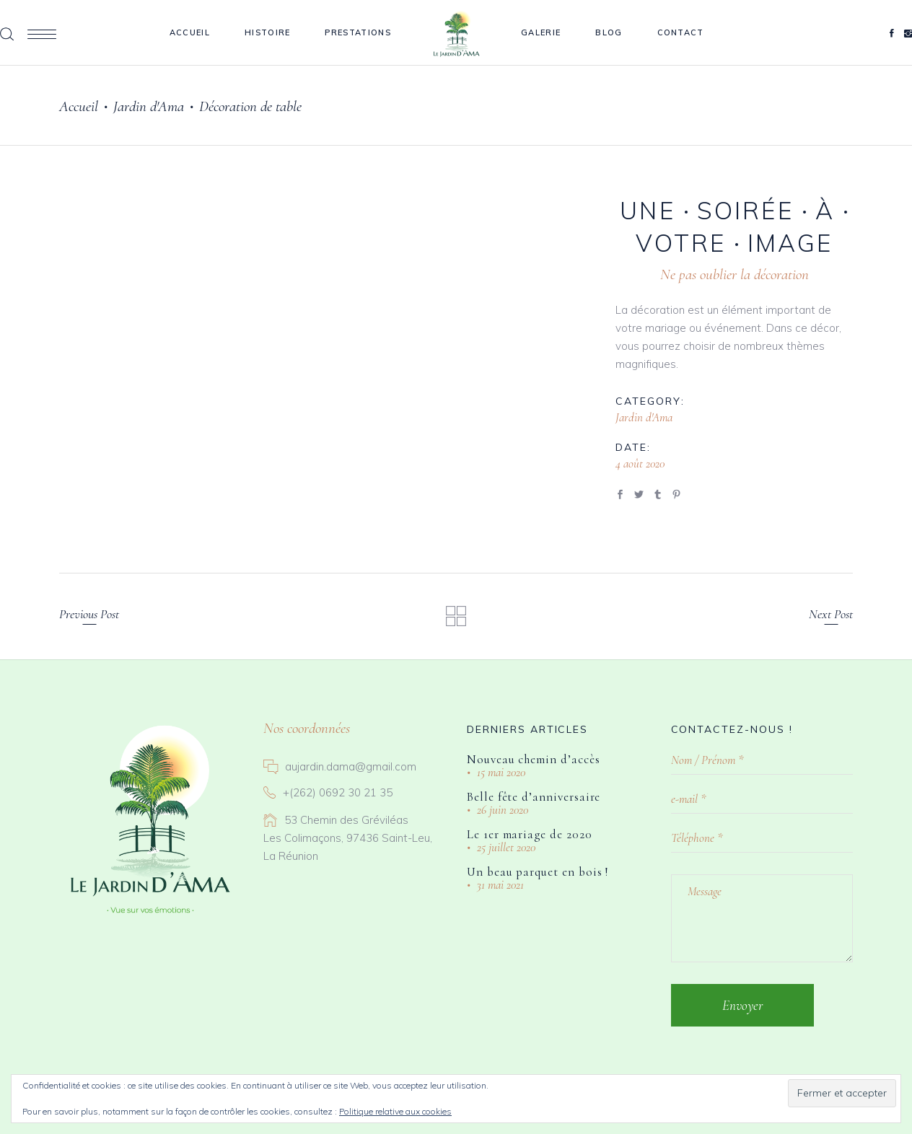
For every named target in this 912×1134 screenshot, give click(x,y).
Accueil (78, 106)
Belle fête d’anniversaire (533, 796)
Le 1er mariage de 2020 (529, 834)
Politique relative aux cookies (395, 1111)
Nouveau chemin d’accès (533, 759)
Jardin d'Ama (148, 106)
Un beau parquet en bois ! (537, 871)
